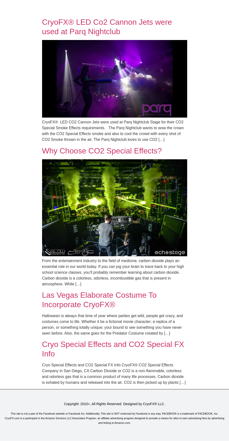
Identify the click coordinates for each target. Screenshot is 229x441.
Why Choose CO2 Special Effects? (102, 150)
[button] (114, 7)
